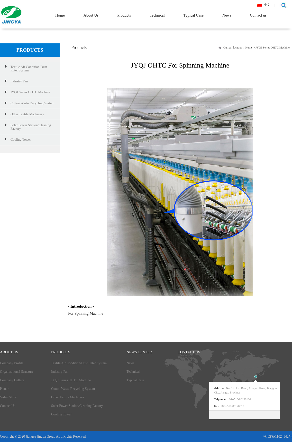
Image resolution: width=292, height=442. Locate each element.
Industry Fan (19, 81)
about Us (9, 352)
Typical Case (193, 15)
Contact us (258, 15)
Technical (157, 15)
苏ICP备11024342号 (277, 436)
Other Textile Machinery (27, 114)
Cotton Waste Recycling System (32, 103)
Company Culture (12, 380)
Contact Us (7, 406)
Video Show (8, 397)
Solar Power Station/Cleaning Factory (30, 126)
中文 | (266, 5)
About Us (91, 15)
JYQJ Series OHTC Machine (30, 92)
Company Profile (11, 363)
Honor (4, 389)
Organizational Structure (17, 371)
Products (124, 15)
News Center (139, 352)
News (226, 15)
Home (60, 15)
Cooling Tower (20, 139)
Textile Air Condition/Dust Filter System (28, 68)
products (60, 352)
